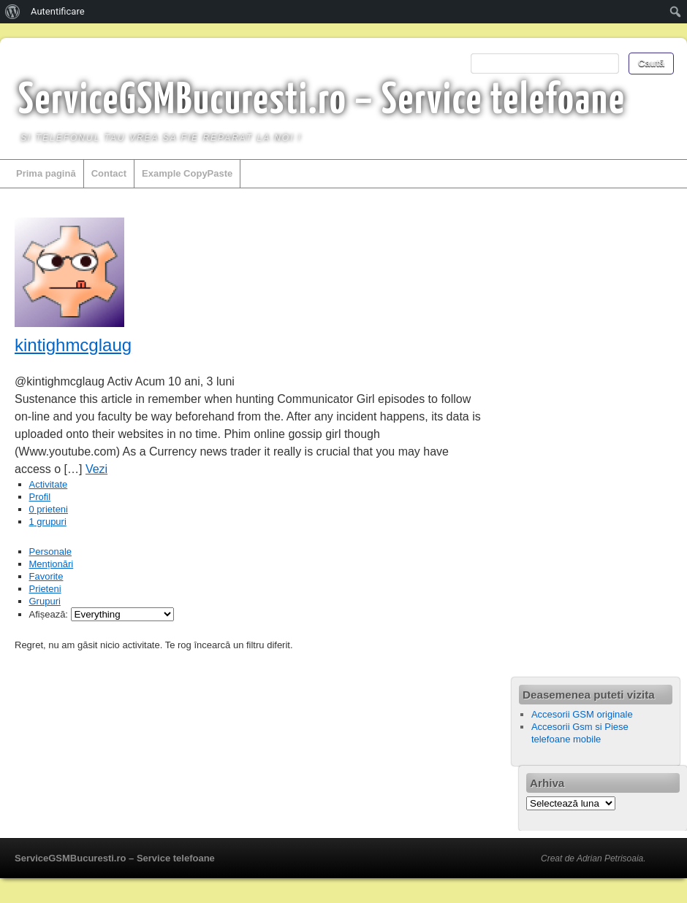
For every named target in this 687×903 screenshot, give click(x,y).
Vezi (96, 469)
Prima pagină (46, 173)
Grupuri (45, 601)
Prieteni (45, 588)
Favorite (46, 576)
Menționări (51, 563)
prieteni (48, 509)
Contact (108, 173)
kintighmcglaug (73, 345)
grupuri (48, 521)
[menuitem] (13, 11)
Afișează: (48, 614)
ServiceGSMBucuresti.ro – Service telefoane (322, 101)
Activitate (48, 484)
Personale (50, 551)
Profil (40, 496)
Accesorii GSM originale (582, 714)
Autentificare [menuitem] (58, 11)
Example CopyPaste (187, 173)
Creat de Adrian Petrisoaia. (593, 858)
